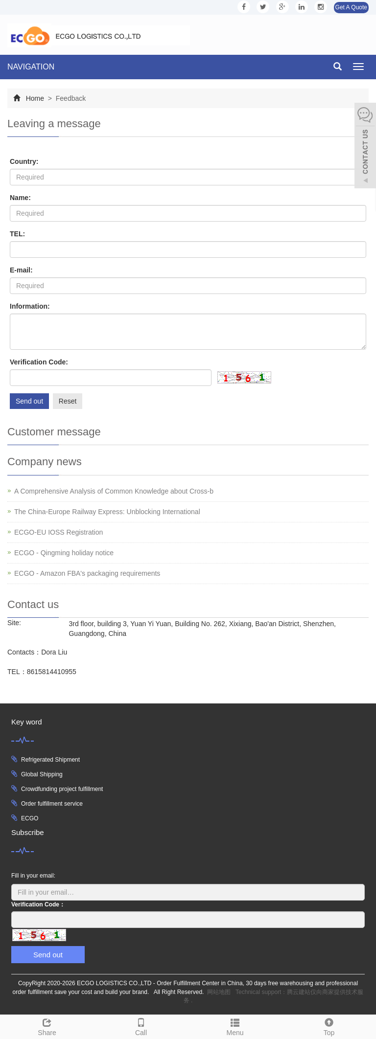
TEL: (17, 234)
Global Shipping (42, 774)
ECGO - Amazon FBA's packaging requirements (87, 573)
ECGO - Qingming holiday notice (64, 553)
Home (35, 98)
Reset (68, 401)
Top (329, 1026)
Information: (30, 306)
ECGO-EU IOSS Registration (58, 532)
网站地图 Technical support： (247, 992)
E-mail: (21, 270)
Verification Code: (39, 362)
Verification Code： (38, 904)
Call (141, 1026)
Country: (24, 161)
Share (47, 1026)
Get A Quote (351, 7)
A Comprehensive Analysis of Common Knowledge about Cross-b (113, 491)
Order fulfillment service (52, 803)
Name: (20, 198)
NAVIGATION (30, 67)
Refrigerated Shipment (50, 759)
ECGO (29, 818)
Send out (29, 401)
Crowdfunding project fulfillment (62, 789)
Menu (235, 1026)
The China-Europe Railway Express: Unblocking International (107, 512)
